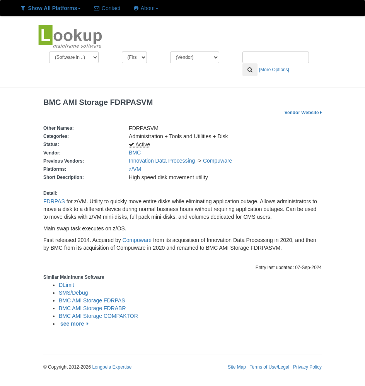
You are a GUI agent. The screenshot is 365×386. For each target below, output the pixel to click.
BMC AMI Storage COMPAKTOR (98, 316)
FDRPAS (54, 201)
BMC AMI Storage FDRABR (92, 308)
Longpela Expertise (111, 367)
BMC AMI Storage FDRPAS (92, 300)
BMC (135, 152)
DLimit (66, 285)
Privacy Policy (307, 367)
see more (75, 324)
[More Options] (274, 69)
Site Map (237, 367)
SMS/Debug (73, 293)
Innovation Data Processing (162, 161)
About (146, 8)
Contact (106, 8)
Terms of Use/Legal (269, 367)
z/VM (136, 169)
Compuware (217, 161)
